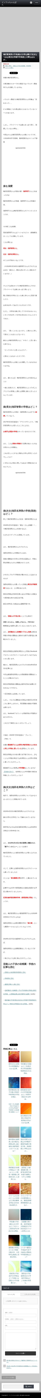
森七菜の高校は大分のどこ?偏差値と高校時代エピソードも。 (22, 1361)
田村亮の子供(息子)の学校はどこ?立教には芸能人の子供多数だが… (14, 1278)
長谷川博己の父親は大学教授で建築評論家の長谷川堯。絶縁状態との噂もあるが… (26, 1145)
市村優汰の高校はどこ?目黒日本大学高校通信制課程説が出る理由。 (26, 1068)
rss (31, 2)
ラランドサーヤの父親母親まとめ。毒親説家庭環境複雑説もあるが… (26, 1200)
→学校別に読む (8, 978)
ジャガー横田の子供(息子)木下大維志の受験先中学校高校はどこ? (26, 1252)
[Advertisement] (20, 30)
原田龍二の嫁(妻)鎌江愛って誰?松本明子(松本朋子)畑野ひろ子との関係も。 (26, 1173)
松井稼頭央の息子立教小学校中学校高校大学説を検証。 (14, 1093)
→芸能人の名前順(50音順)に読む (14, 972)
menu (36, 2)
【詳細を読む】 (8, 772)
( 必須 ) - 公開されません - (14, 1319)
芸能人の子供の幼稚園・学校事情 (22, 65)
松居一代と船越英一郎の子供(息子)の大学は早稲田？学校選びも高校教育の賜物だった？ (14, 1108)
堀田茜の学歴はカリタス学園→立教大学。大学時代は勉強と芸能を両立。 (14, 1252)
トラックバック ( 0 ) (29, 1294)
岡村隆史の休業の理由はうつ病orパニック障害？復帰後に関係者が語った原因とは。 (14, 1173)
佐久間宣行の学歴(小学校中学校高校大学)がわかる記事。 (26, 1119)
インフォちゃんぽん (14, 1395)
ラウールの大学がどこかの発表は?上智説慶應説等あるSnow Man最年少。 (14, 1200)
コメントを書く (9, 67)
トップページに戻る (8, 1377)
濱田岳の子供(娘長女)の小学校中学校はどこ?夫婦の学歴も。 (26, 1278)
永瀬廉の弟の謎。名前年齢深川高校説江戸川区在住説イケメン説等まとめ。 (26, 1226)
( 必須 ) (8, 1312)
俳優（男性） (8, 65)
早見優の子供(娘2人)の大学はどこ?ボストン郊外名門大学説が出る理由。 (14, 1226)
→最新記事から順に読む (11, 984)
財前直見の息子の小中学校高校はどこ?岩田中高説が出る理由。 (26, 1094)
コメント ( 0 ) (11, 1294)
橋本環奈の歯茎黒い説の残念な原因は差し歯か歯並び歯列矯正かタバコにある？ (14, 1145)
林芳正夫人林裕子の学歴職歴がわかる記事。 (14, 1066)
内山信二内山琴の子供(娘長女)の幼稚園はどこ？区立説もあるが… (22, 1366)
